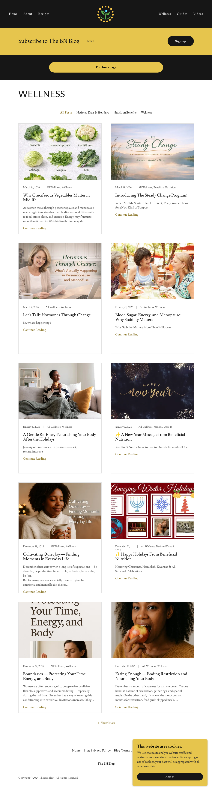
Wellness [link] (165, 13)
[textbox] (123, 41)
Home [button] (76, 750)
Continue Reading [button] (34, 228)
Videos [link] (198, 13)
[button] (106, 722)
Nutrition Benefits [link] (125, 112)
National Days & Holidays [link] (92, 112)
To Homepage (106, 67)
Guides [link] (182, 13)
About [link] (27, 13)
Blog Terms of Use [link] (127, 750)
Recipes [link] (43, 13)
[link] (106, 12)
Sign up (180, 41)
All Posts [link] (66, 112)
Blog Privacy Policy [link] (97, 750)
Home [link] (13, 13)
